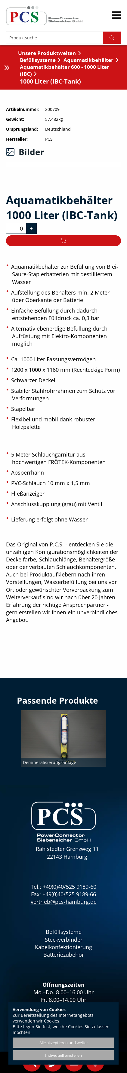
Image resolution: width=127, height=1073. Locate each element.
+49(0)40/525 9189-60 (69, 886)
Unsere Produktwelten (47, 53)
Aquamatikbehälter (88, 60)
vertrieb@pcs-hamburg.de (64, 901)
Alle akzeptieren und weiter (63, 1042)
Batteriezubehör (63, 954)
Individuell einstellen (63, 1055)
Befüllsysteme (38, 60)
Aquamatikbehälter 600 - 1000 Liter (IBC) (64, 70)
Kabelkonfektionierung (63, 947)
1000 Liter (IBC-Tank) (50, 81)
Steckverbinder (63, 939)
